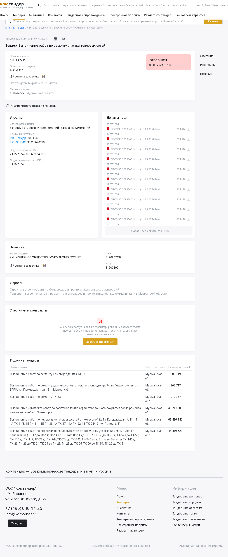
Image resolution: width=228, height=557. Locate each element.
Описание (206, 61)
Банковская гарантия (190, 15)
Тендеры (19, 15)
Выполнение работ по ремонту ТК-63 (35, 401)
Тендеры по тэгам (184, 518)
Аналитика (36, 15)
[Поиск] (40, 5)
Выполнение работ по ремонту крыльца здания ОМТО (47, 379)
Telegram (17, 528)
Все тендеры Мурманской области (33, 88)
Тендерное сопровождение (85, 15)
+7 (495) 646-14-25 (23, 513)
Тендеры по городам (186, 507)
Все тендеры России (186, 530)
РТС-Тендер (18, 143)
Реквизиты (207, 70)
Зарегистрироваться (100, 346)
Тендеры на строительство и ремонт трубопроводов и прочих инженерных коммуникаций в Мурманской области (88, 298)
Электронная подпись (124, 15)
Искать (213, 26)
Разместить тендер (157, 15)
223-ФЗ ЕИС (18, 147)
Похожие (206, 78)
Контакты (55, 15)
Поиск (4, 15)
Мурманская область (40, 98)
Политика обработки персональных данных (121, 550)
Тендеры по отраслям (187, 512)
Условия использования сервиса (201, 550)
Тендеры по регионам (187, 501)
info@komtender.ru (22, 518)
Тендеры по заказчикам (188, 524)
